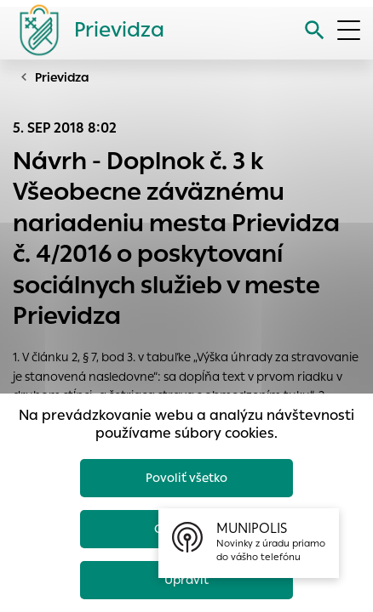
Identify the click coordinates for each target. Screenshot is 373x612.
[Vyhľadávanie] (314, 30)
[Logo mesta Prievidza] (85, 30)
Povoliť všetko (186, 477)
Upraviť (186, 579)
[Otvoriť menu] (348, 30)
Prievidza (62, 77)
